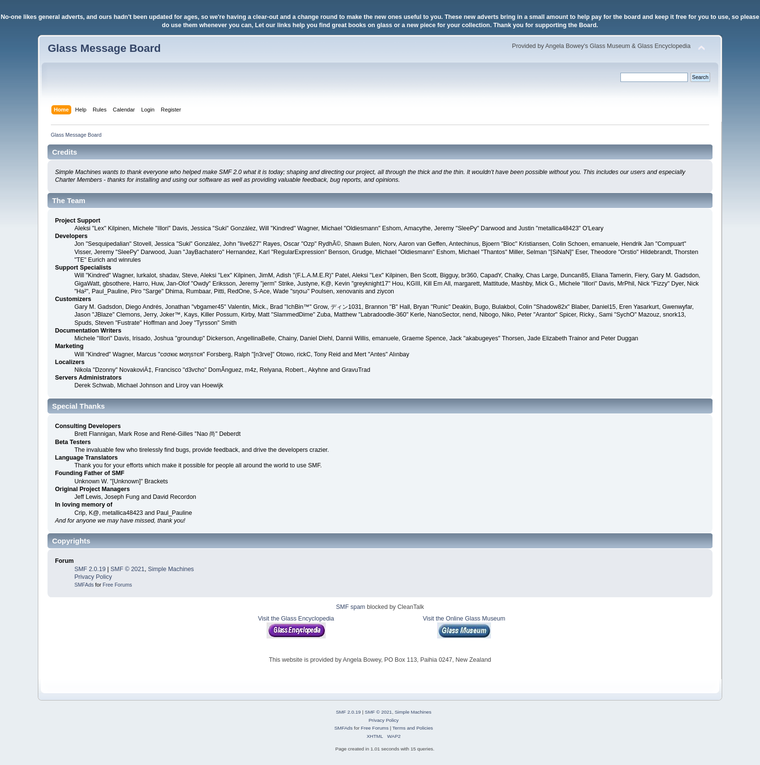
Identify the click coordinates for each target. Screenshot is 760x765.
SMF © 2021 (127, 569)
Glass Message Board (104, 48)
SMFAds (84, 585)
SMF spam (350, 607)
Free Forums (117, 585)
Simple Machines (171, 569)
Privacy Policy (93, 577)
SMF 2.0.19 (89, 569)
